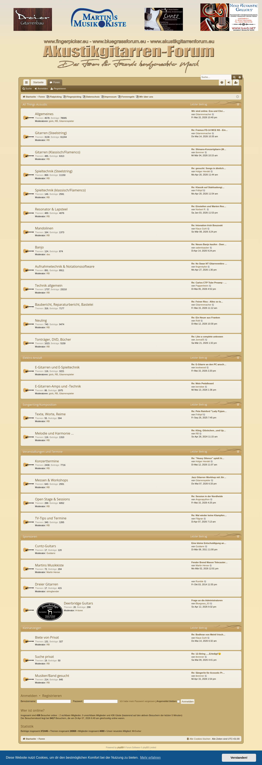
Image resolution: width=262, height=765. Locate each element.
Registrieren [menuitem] (237, 83)
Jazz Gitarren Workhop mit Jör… (208, 477)
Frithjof (199, 190)
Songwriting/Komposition (39, 405)
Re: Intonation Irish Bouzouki (207, 225)
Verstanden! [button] (239, 757)
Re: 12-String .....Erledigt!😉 (206, 654)
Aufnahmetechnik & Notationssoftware (64, 266)
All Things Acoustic (35, 104)
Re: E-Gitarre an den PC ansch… (208, 364)
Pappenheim (202, 285)
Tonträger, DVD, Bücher (53, 339)
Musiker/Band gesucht (52, 675)
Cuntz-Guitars (45, 546)
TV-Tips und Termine (50, 518)
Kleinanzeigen (32, 628)
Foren (56, 82)
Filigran (199, 518)
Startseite (38, 82)
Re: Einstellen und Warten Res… (208, 206)
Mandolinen (44, 228)
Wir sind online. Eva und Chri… (208, 111)
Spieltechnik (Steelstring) (53, 171)
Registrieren (60, 88)
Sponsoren (30, 536)
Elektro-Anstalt (32, 358)
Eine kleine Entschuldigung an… (208, 543)
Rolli (198, 320)
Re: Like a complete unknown (207, 336)
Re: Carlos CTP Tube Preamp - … (209, 282)
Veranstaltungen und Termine (43, 452)
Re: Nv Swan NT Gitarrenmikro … (209, 263)
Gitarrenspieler (66, 121)
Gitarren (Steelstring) (51, 133)
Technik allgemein (48, 285)
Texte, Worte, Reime (50, 414)
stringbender (52, 591)
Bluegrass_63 (202, 603)
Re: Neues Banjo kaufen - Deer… (208, 244)
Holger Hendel (203, 171)
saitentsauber (202, 247)
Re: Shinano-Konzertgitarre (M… (208, 149)
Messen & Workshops (51, 480)
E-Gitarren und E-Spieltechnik (57, 367)
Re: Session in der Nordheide (207, 496)
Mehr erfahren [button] (150, 757)
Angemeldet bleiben (168, 701)
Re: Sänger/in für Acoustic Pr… (208, 673)
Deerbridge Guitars (78, 603)
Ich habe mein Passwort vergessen (137, 701)
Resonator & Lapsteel (51, 209)
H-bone (79, 610)
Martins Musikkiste (49, 565)
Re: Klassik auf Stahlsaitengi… (207, 187)
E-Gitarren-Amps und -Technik (58, 386)
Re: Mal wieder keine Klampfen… (209, 515)
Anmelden (43, 88)
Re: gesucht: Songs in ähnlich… (208, 168)
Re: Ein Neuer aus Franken (205, 317)
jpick (51, 121)
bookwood (201, 367)
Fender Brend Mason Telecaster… (209, 562)
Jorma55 (200, 339)
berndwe (200, 386)
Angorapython (203, 499)
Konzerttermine (47, 461)
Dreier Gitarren (46, 584)
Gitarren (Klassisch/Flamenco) (57, 152)
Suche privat (44, 656)
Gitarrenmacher (203, 114)
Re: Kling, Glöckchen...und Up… (208, 430)
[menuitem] (222, 82)
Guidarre (50, 553)
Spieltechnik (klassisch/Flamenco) (60, 190)
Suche (28, 88)
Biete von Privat (47, 637)
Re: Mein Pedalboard (202, 383)
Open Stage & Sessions (52, 499)
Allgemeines (44, 114)
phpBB (120, 747)
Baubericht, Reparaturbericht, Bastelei (64, 304)
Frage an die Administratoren (206, 600)
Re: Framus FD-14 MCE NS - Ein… (209, 130)
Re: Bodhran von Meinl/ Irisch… (208, 634)
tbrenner (200, 152)
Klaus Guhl (201, 228)
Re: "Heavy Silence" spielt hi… (207, 458)
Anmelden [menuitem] (230, 83)
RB (56, 121)
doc (48, 254)
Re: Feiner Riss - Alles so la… (207, 301)
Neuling (41, 320)
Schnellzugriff (27, 83)
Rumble (199, 581)
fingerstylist (201, 266)
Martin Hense (53, 572)
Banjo (39, 247)
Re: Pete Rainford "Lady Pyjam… (209, 411)
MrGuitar (136, 731)
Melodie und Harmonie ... (54, 433)
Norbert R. (201, 209)
